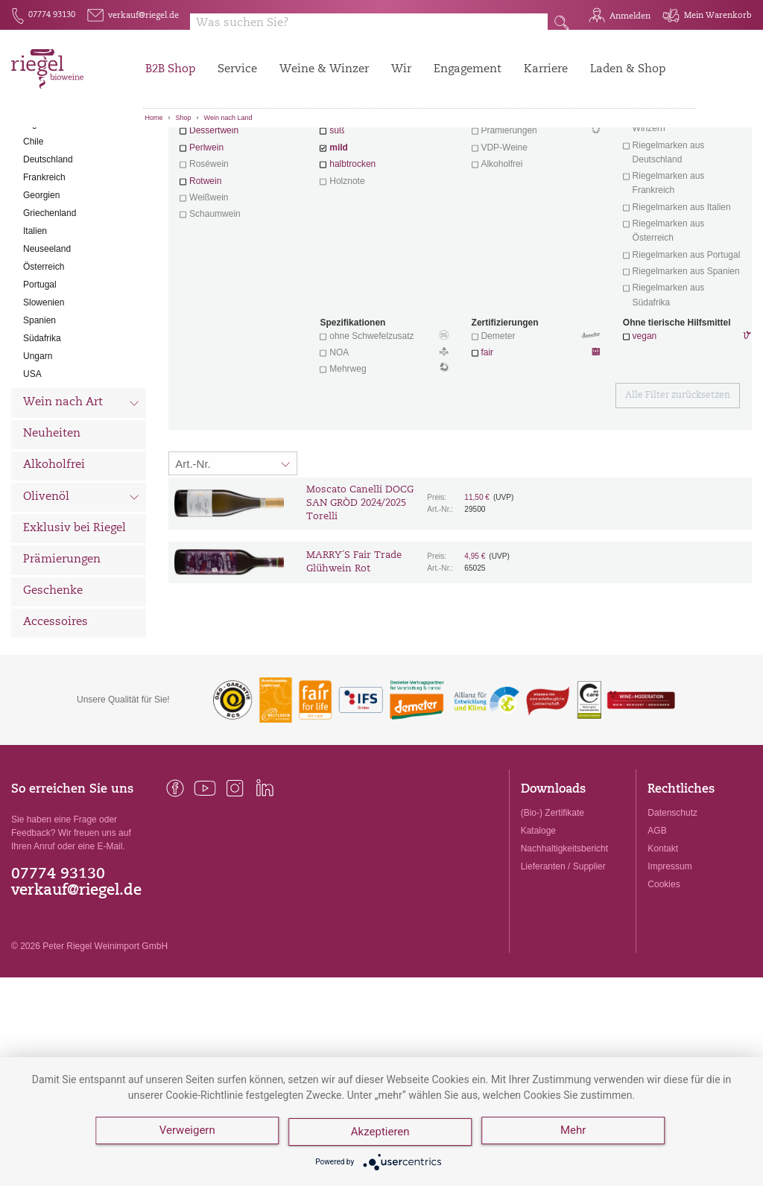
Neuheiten (51, 516)
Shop (183, 117)
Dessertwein (213, 213)
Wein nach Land (228, 117)
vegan (645, 418)
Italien (35, 313)
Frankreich (44, 260)
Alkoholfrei (54, 548)
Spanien (39, 403)
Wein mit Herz (536, 198)
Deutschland (48, 242)
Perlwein (206, 230)
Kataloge (538, 913)
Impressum (669, 949)
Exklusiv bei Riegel (74, 611)
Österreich (43, 349)
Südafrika (42, 421)
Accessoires (55, 705)
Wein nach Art (81, 487)
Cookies (664, 967)
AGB (657, 913)
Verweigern (187, 1134)
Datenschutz (672, 895)
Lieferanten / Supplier (563, 949)
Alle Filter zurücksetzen (677, 478)
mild (338, 230)
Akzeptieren (381, 1134)
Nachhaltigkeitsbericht (564, 931)
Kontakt (663, 931)
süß (336, 213)
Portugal (40, 367)
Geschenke (53, 673)
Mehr (576, 1134)
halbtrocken (352, 246)
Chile (33, 224)
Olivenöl (81, 581)
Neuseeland (47, 331)
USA (32, 456)
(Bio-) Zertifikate (552, 895)
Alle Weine (53, 153)
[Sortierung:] (232, 546)
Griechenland (49, 296)
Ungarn (37, 439)
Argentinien (46, 206)
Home (154, 117)
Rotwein (205, 264)
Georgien (41, 278)
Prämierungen (62, 642)
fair (487, 435)
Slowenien (43, 385)
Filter (462, 153)
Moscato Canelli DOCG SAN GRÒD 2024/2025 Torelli (360, 586)
